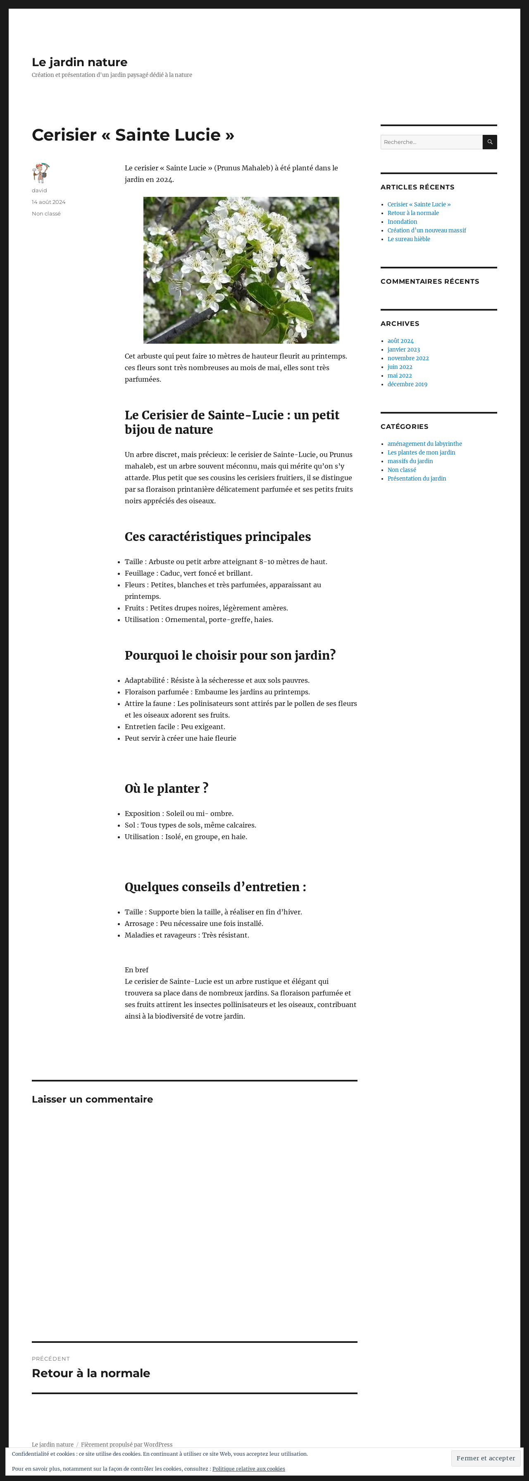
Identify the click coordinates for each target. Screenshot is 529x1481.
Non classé (46, 213)
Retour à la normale (413, 213)
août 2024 (401, 341)
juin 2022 (400, 367)
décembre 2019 (408, 384)
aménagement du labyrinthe (425, 443)
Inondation (402, 221)
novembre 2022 (408, 358)
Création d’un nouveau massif (427, 230)
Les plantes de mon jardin (421, 452)
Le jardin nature (80, 62)
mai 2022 (400, 375)
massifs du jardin (410, 461)
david (39, 190)
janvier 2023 (404, 349)
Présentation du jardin (417, 478)
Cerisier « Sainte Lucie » (419, 204)
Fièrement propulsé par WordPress (127, 1444)
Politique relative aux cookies (248, 1469)
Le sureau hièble (409, 239)
